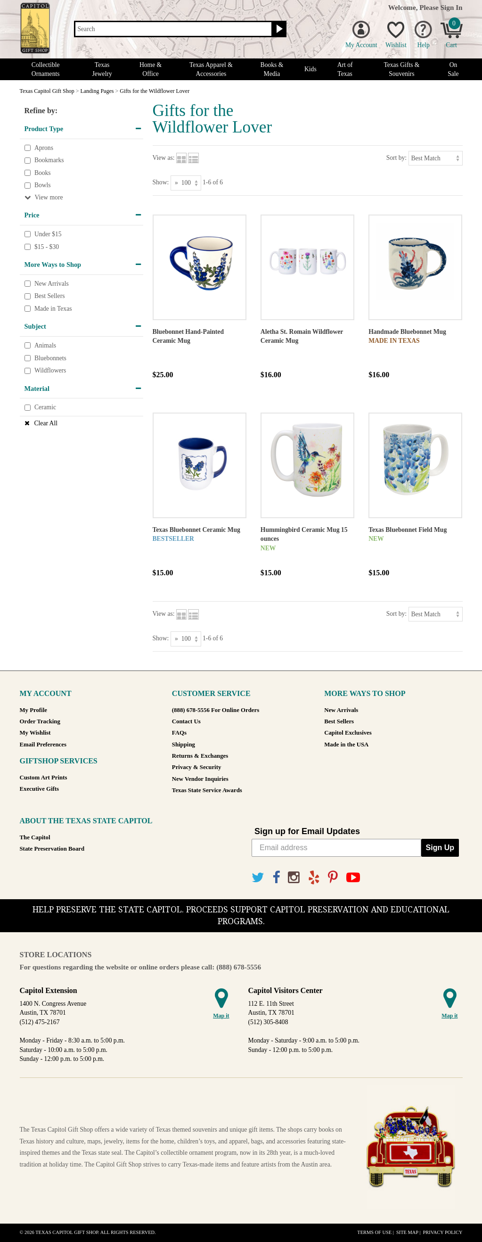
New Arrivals (51, 283)
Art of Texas (345, 69)
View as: (164, 157)
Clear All (45, 423)
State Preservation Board (52, 848)
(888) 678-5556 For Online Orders (215, 710)
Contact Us (186, 721)
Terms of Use (374, 1232)
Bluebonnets (50, 358)
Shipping (183, 744)
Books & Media (272, 69)
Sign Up (440, 848)
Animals (45, 345)
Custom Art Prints (43, 777)
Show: (161, 182)
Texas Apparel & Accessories (211, 69)
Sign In (452, 7)
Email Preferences (43, 744)
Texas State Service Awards (207, 790)
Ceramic (45, 407)
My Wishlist (35, 732)
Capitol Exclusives (348, 732)
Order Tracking (40, 721)
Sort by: (396, 157)
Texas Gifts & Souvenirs (401, 69)
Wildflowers (50, 370)
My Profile (33, 710)
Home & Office (150, 69)
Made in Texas (53, 308)
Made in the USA (346, 744)
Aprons (43, 147)
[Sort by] (435, 158)
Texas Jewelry (102, 69)
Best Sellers (49, 296)
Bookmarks (49, 160)
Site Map (407, 1232)
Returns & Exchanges (200, 756)
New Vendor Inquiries (200, 779)
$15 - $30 (46, 246)
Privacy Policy (442, 1232)
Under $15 (48, 234)
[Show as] (186, 182)
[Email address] (336, 848)
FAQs (179, 732)
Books (42, 172)
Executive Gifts (39, 789)
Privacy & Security (196, 767)
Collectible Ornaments (46, 69)
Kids (310, 69)
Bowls (42, 185)
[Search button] (278, 29)
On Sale (453, 69)
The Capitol (35, 837)
